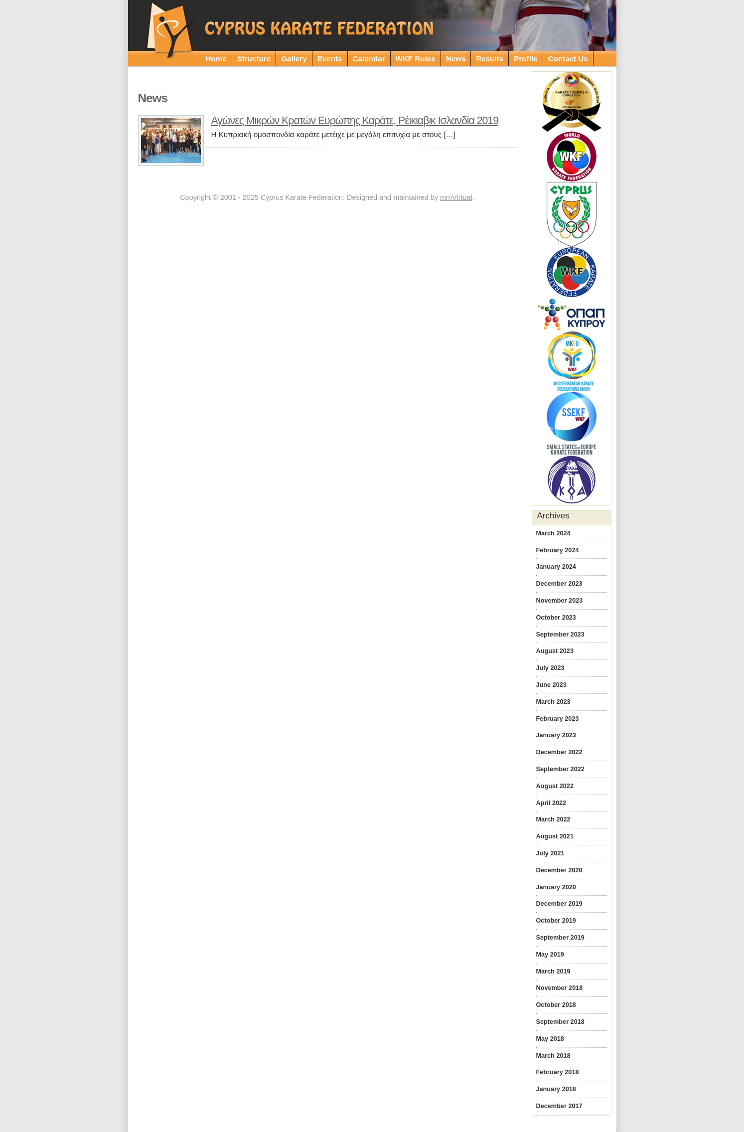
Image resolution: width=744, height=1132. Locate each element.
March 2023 (553, 701)
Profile (525, 58)
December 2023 (559, 583)
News (456, 58)
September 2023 (560, 634)
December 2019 (559, 903)
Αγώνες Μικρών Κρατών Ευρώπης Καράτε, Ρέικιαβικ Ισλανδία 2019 (355, 121)
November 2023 (559, 600)
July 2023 (550, 667)
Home (216, 58)
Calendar (369, 58)
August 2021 (555, 836)
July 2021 (550, 853)
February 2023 (557, 718)
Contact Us (568, 58)
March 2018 (553, 1055)
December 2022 (559, 752)
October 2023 (556, 617)
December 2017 (559, 1106)
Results (489, 58)
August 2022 (555, 786)
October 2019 (556, 920)
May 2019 (550, 954)
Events (329, 58)
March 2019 (553, 971)
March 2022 (553, 819)
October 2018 (556, 1004)
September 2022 (560, 769)
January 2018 (556, 1089)
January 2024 (556, 566)
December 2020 (559, 870)
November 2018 (559, 987)
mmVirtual (456, 197)
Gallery (294, 58)
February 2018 (557, 1072)
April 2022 (551, 803)
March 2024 (553, 533)
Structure (254, 58)
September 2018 (560, 1021)
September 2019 (560, 937)
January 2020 (556, 887)
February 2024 (557, 550)
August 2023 (555, 650)
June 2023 (551, 684)
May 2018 (550, 1038)
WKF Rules (416, 58)
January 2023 (556, 735)
